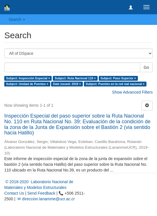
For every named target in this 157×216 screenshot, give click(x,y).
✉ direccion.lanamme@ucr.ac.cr (46, 199)
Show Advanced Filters (132, 92)
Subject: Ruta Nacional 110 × (75, 78)
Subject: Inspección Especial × (28, 78)
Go (146, 67)
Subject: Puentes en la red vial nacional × (115, 84)
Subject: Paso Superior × (118, 78)
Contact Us (14, 193)
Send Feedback (41, 193)
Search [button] (17, 19)
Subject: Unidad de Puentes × (27, 84)
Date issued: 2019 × (67, 84)
